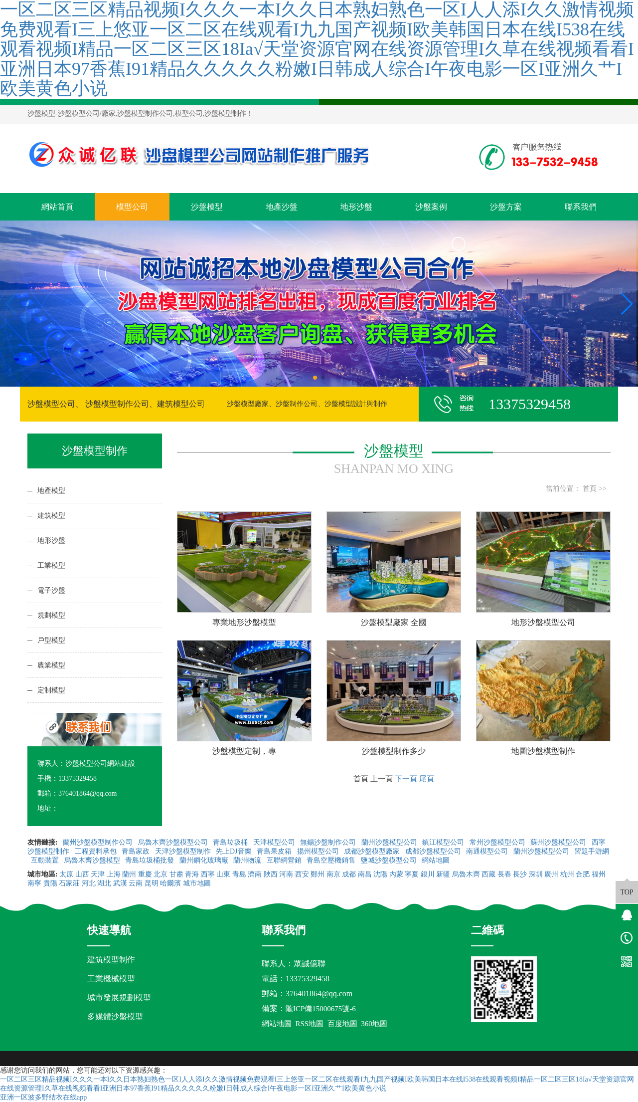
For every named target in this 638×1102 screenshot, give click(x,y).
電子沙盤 (51, 590)
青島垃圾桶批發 (150, 860)
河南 (286, 874)
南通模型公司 (488, 851)
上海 (114, 874)
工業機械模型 (111, 978)
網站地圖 (437, 860)
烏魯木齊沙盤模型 (93, 860)
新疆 (443, 874)
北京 (160, 874)
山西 (82, 874)
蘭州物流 (248, 860)
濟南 (255, 874)
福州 (599, 874)
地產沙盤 (282, 207)
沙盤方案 (506, 207)
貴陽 (50, 883)
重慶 (145, 874)
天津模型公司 (275, 842)
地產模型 (51, 490)
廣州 (551, 874)
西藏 (488, 874)
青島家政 (137, 851)
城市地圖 (197, 883)
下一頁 (406, 778)
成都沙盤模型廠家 (373, 851)
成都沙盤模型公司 (434, 851)
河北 (89, 883)
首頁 (590, 488)
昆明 (152, 883)
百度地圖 (342, 1024)
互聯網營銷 (285, 860)
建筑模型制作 (111, 959)
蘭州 (129, 874)
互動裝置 (46, 860)
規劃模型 (51, 615)
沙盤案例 (431, 207)
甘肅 (176, 874)
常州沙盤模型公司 (498, 842)
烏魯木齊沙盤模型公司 (174, 842)
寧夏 (412, 874)
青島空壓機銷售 (332, 860)
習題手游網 (591, 851)
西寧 (208, 874)
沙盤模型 (41, 113)
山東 (223, 874)
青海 (192, 874)
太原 (66, 874)
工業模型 (51, 565)
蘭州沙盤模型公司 (390, 842)
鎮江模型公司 (444, 842)
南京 (333, 874)
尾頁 (426, 778)
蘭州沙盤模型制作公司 (99, 842)
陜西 (271, 874)
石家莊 (69, 883)
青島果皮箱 (275, 851)
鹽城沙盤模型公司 (390, 860)
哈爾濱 (170, 883)
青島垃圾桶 (231, 842)
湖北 (104, 883)
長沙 (520, 874)
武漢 (120, 883)
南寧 (34, 883)
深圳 (536, 874)
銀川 (428, 874)
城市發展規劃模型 (119, 997)
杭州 (567, 874)
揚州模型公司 (319, 851)
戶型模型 (51, 640)
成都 (349, 874)
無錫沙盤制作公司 (329, 842)
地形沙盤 (356, 207)
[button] (315, 378)
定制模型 (51, 690)
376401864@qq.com (319, 993)
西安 (302, 874)
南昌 (365, 874)
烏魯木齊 (466, 874)
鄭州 (317, 874)
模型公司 (132, 207)
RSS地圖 (310, 1024)
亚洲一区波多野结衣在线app (43, 1097)
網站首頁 (57, 207)
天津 (98, 874)
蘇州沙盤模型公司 (559, 842)
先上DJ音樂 (234, 851)
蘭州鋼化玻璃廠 (204, 860)
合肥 (583, 874)
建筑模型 (51, 515)
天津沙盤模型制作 (184, 851)
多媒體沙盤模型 (115, 1016)
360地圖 (374, 1024)
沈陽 (380, 874)
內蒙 (396, 874)
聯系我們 (581, 207)
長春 (504, 874)
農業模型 (51, 665)
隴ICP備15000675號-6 (321, 1009)
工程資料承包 (97, 851)
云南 (136, 883)
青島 (239, 874)
